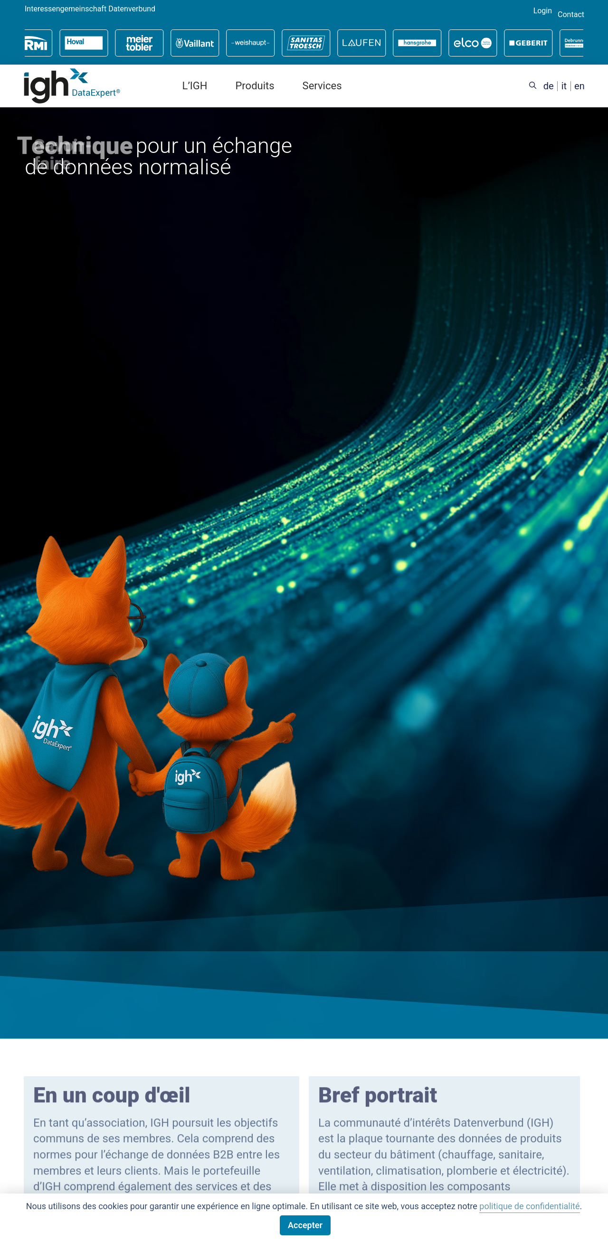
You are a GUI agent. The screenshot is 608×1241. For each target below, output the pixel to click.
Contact (571, 15)
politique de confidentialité (529, 1206)
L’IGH (195, 86)
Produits (254, 86)
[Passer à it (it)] (564, 86)
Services (322, 86)
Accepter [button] (305, 1225)
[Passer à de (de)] (548, 86)
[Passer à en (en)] (579, 86)
